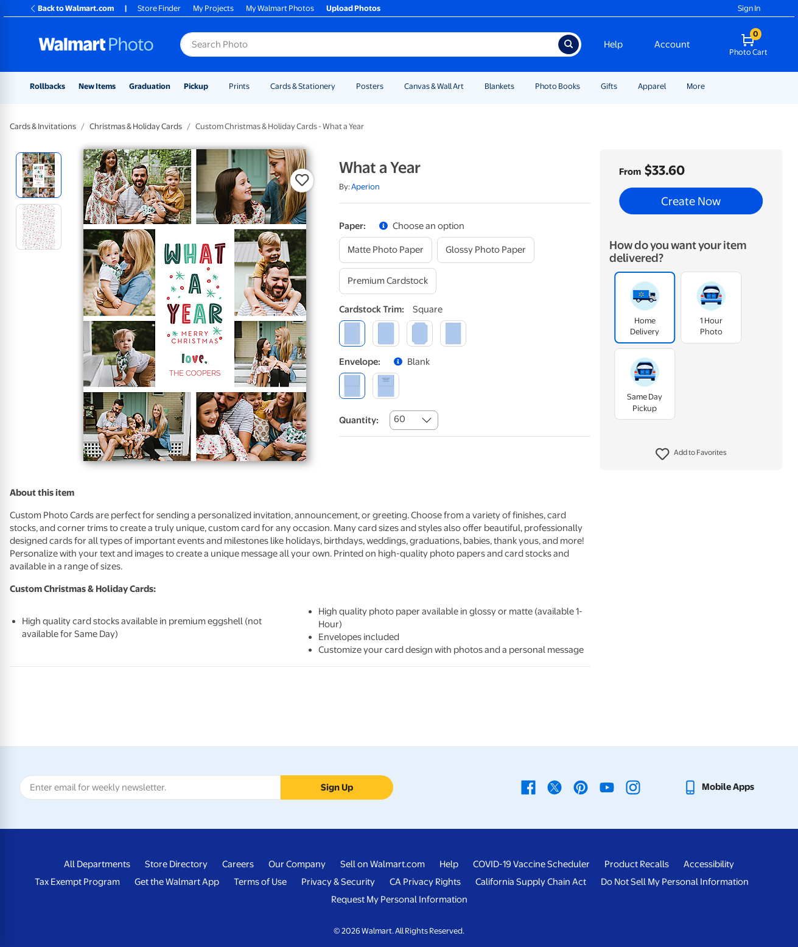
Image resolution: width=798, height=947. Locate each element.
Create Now (691, 201)
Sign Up (337, 787)
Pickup (196, 86)
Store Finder (159, 8)
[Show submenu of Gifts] (622, 86)
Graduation (149, 86)
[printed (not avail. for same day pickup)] (386, 386)
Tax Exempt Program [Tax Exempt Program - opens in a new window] (77, 881)
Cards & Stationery (302, 86)
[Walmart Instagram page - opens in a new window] (633, 786)
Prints (239, 86)
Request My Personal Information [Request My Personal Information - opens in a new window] (399, 899)
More (696, 86)
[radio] (38, 175)
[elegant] (420, 333)
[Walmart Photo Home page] (96, 44)
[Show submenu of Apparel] (671, 86)
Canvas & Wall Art (434, 86)
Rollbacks (47, 86)
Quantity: (359, 420)
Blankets (499, 86)
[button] (691, 454)
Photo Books (557, 86)
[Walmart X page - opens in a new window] (554, 786)
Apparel (652, 86)
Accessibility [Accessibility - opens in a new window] (709, 864)
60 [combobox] (399, 419)
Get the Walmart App (177, 881)
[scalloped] (453, 333)
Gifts (609, 86)
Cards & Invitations (43, 126)
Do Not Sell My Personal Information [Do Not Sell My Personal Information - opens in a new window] (675, 881)
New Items (97, 86)
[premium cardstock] (387, 281)
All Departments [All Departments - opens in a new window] (97, 864)
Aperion (365, 186)
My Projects (213, 8)
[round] (386, 333)
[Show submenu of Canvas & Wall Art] (469, 86)
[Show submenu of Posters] (389, 86)
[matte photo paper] (385, 250)
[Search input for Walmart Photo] (369, 44)
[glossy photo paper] (485, 250)
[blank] (352, 386)
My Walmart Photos (280, 8)
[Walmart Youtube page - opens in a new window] (607, 786)
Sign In (749, 8)
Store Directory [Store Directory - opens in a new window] (176, 864)
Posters (369, 86)
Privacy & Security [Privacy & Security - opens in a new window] (338, 881)
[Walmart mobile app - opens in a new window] (718, 786)
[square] (352, 333)
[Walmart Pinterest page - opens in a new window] (580, 786)
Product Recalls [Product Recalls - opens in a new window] (636, 864)
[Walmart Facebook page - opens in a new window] (528, 786)
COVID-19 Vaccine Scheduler (531, 864)
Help (613, 44)
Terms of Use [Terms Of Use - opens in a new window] (260, 881)
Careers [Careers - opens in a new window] (238, 864)
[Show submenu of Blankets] (519, 86)
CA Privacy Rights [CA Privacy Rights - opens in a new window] (425, 881)
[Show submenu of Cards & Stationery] (341, 86)
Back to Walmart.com (71, 8)
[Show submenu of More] (710, 86)
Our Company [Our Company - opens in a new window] (297, 864)
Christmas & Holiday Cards (135, 126)
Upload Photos (353, 8)
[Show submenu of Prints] (255, 86)
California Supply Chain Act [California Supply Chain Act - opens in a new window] (530, 881)
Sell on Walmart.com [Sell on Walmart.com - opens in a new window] (382, 864)
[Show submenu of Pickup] (213, 86)
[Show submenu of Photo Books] (585, 86)
